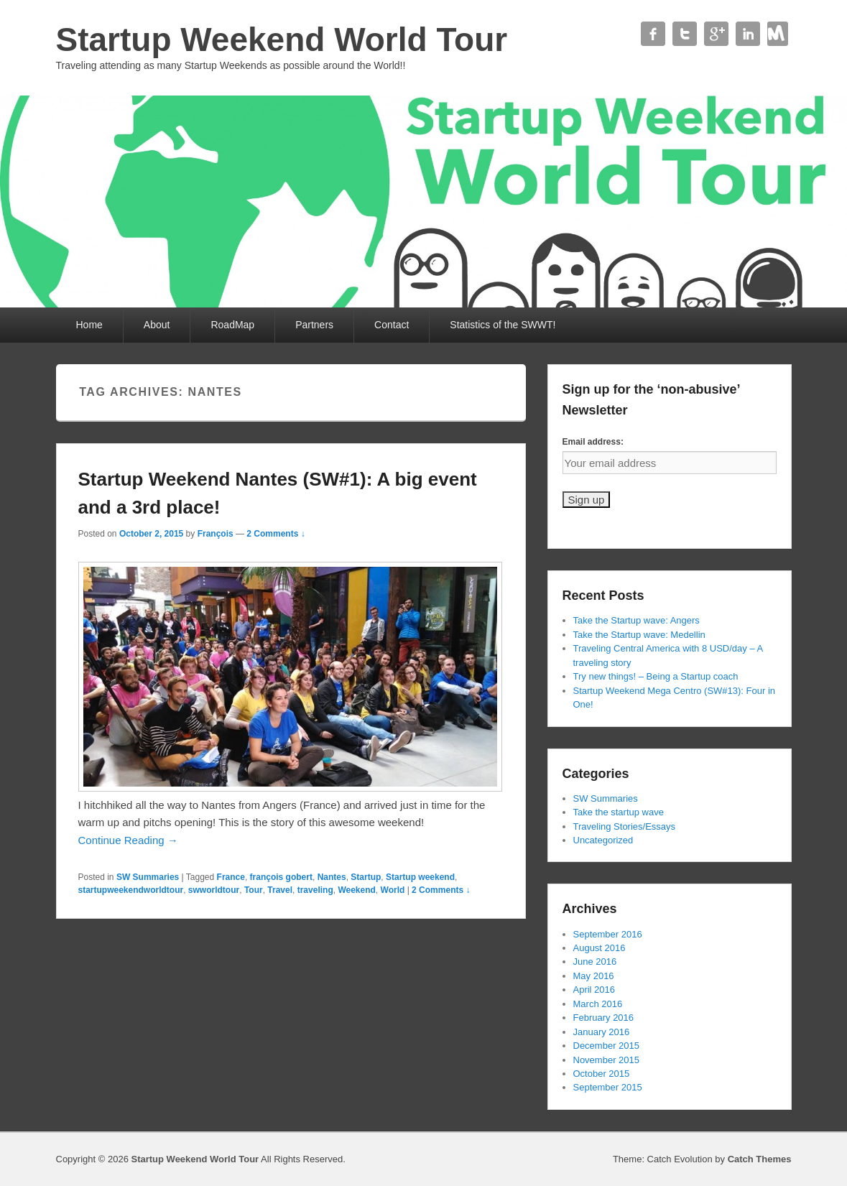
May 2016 (593, 975)
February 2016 (603, 1017)
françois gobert (281, 877)
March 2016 (598, 1004)
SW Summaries (147, 877)
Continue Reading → (128, 840)
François (215, 534)
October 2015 (601, 1073)
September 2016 (607, 934)
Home (89, 324)
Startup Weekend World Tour (282, 39)
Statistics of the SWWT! (502, 324)
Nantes (332, 877)
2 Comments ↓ (275, 534)
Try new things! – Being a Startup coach (656, 676)
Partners (314, 324)
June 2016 (595, 961)
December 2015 (606, 1045)
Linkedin (748, 34)
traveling (315, 890)
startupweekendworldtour (131, 890)
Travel (279, 890)
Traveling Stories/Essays (624, 826)
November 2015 (606, 1060)
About (157, 324)
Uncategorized (603, 840)
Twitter (684, 34)
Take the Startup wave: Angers (636, 620)
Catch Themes (760, 1159)
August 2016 (599, 947)
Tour (253, 890)
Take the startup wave (618, 812)
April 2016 (594, 989)
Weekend (356, 890)
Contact (779, 34)
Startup (366, 877)
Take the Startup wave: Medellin (639, 634)
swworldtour (213, 890)
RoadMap (232, 324)
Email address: (593, 442)
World (393, 890)
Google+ (716, 34)
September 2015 (607, 1087)
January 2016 (601, 1032)
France (231, 877)
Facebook (653, 34)
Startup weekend (420, 877)
